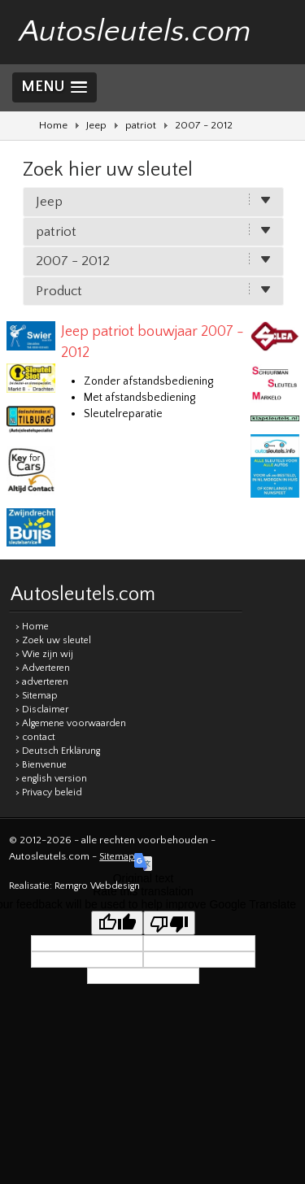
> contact (35, 737)
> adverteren (41, 682)
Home (53, 125)
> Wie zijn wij (44, 654)
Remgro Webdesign (97, 886)
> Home (32, 626)
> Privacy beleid (48, 792)
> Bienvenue (41, 765)
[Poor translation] (169, 923)
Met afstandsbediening (139, 397)
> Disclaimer (41, 709)
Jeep (96, 125)
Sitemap (117, 856)
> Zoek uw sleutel (53, 640)
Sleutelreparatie (123, 413)
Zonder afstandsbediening (148, 381)
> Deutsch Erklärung (57, 751)
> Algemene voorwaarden (70, 723)
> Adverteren (42, 668)
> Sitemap (36, 695)
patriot (140, 125)
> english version (51, 778)
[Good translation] (117, 923)
